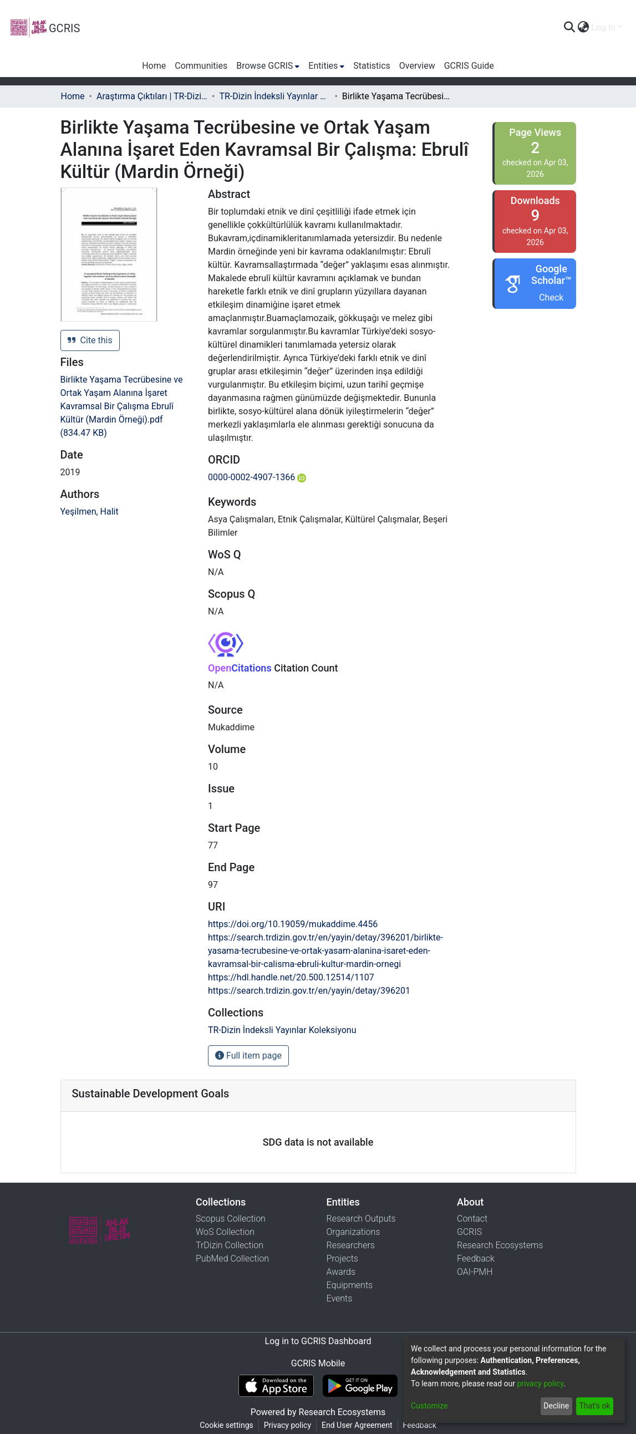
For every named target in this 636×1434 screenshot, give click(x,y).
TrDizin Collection (229, 1245)
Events (340, 1298)
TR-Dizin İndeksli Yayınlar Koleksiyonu (274, 96)
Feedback (476, 1258)
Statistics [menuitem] (371, 65)
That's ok (594, 1405)
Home (73, 96)
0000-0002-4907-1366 (257, 477)
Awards (341, 1272)
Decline (556, 1405)
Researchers (351, 1245)
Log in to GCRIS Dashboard (318, 1341)
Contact (472, 1218)
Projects (342, 1258)
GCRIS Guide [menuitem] (469, 65)
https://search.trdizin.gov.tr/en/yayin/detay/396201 (309, 990)
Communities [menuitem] (201, 65)
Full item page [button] (248, 1055)
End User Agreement (357, 1425)
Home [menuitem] (154, 65)
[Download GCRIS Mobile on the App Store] (275, 1386)
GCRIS (469, 1232)
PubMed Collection (232, 1258)
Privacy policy (287, 1425)
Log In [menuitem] (603, 27)
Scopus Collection (231, 1218)
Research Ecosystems (500, 1245)
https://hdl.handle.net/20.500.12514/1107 (291, 977)
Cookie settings (226, 1425)
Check (551, 297)
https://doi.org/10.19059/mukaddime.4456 (293, 924)
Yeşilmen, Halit (89, 511)
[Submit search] (569, 27)
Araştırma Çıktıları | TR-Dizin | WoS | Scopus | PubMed (151, 96)
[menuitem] (583, 27)
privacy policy (540, 1383)
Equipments (350, 1285)
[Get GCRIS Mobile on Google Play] (360, 1386)
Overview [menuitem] (417, 65)
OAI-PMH (475, 1272)
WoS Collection (225, 1232)
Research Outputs (361, 1218)
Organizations (353, 1232)
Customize (429, 1405)
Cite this (90, 340)
